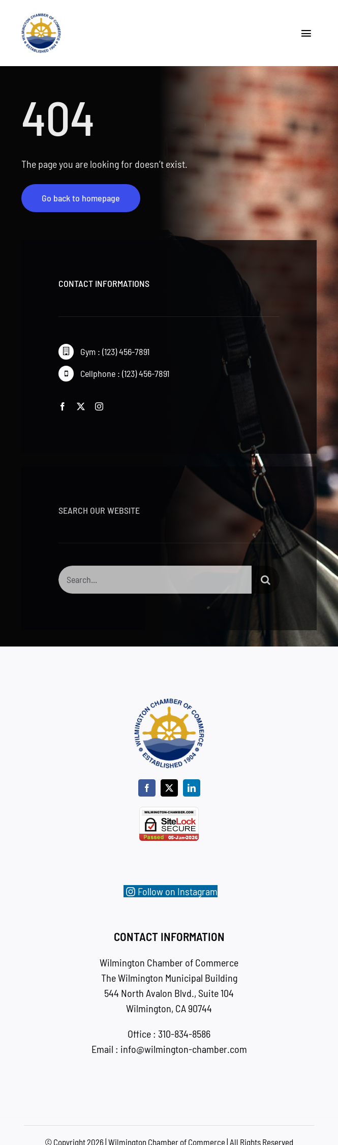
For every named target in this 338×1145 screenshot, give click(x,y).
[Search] (266, 582)
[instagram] (99, 406)
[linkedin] (191, 788)
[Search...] (155, 582)
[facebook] (62, 406)
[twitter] (81, 406)
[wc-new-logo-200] (41, 18)
